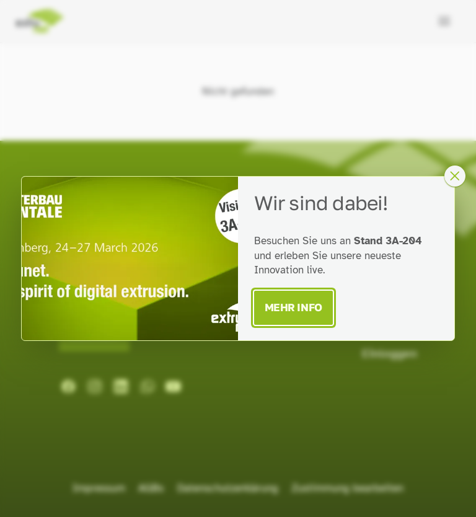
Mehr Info (293, 307)
